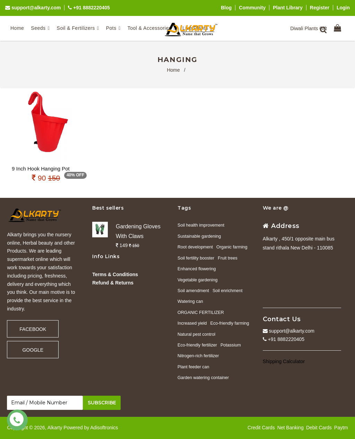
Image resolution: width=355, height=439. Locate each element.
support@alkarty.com (33, 7)
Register (319, 7)
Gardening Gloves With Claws (138, 231)
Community (252, 7)
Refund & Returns (112, 283)
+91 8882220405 (89, 7)
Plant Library (288, 7)
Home (173, 70)
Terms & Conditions (115, 274)
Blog (226, 7)
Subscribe (102, 403)
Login (343, 7)
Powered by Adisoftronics (90, 427)
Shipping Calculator (284, 361)
